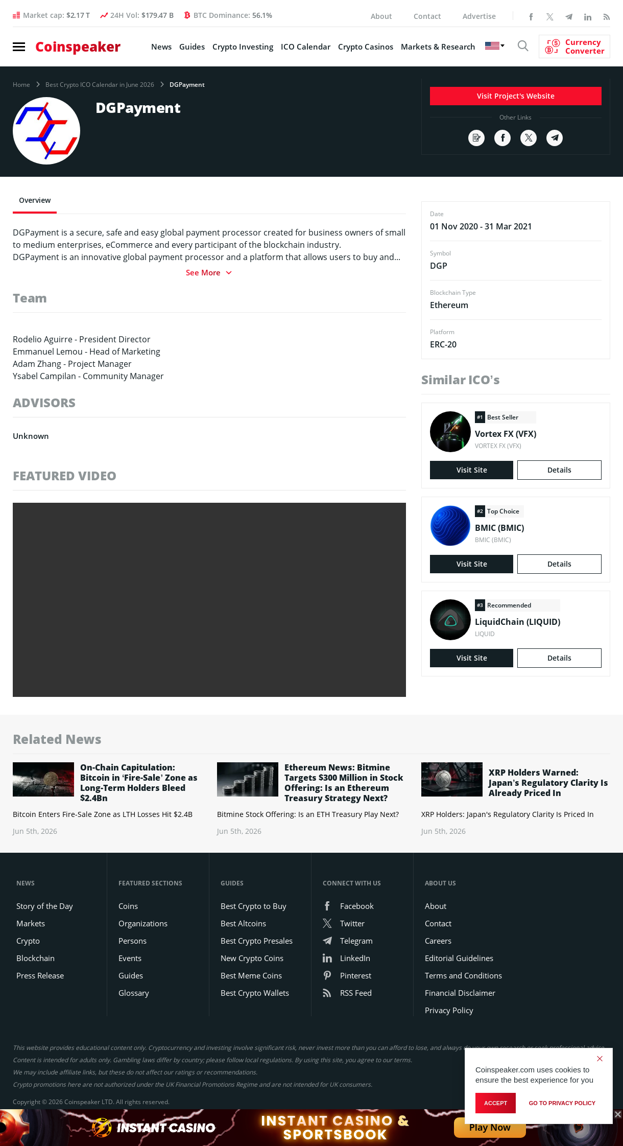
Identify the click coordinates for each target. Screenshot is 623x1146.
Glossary (133, 993)
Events (129, 958)
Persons (132, 940)
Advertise (479, 16)
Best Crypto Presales (257, 940)
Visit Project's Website (516, 96)
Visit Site (472, 470)
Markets (30, 923)
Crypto (28, 940)
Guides (192, 46)
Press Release (40, 975)
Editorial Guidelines (459, 958)
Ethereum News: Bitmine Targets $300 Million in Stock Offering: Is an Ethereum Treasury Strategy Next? (343, 783)
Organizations (142, 923)
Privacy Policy (449, 1010)
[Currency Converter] (574, 46)
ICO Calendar (305, 46)
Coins (128, 906)
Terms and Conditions (463, 975)
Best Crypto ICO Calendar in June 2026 (99, 85)
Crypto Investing (242, 46)
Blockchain (35, 958)
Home (21, 85)
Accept (495, 1103)
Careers (438, 940)
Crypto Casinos (365, 46)
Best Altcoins (243, 923)
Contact (427, 16)
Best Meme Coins (251, 975)
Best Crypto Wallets (255, 993)
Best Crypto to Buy (253, 906)
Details (559, 470)
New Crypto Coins (252, 958)
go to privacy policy (562, 1103)
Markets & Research (438, 46)
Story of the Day (44, 906)
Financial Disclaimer (460, 993)
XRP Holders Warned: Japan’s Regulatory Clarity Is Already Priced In (548, 783)
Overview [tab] (35, 200)
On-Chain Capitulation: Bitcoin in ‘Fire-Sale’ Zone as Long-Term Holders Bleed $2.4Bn (139, 783)
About (381, 16)
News (161, 46)
